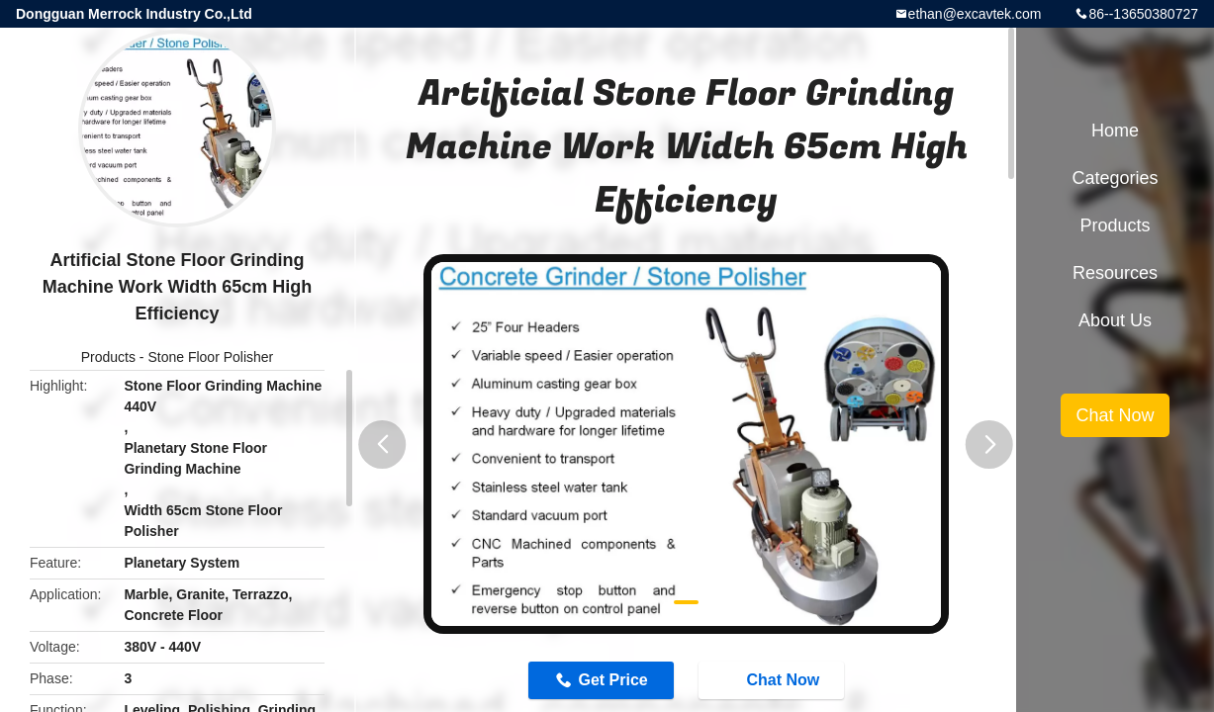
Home (1115, 130)
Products (108, 357)
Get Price (612, 679)
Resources (1115, 273)
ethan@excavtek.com (975, 14)
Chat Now (772, 679)
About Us (1115, 320)
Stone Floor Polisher (210, 357)
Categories (1115, 178)
